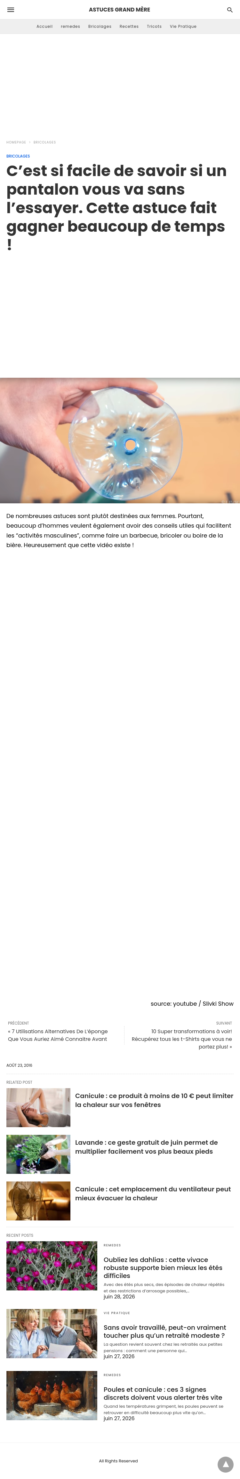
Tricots (154, 26)
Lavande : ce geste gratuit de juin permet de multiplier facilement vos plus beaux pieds (146, 1147)
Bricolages (100, 26)
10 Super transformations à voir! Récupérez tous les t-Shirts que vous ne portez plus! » (182, 1039)
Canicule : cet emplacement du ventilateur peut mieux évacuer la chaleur (153, 1194)
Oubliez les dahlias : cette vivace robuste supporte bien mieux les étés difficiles (163, 1267)
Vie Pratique (183, 26)
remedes (70, 26)
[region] (120, 309)
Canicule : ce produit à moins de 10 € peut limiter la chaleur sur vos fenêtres (154, 1100)
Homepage (16, 142)
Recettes (129, 26)
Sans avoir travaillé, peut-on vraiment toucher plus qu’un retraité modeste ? (165, 1331)
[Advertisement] (120, 85)
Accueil (44, 26)
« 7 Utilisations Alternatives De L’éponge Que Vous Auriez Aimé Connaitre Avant (58, 1035)
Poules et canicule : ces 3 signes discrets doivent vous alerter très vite (163, 1393)
